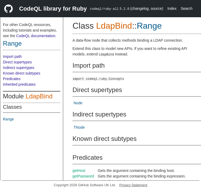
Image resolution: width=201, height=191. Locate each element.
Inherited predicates (19, 84)
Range (12, 43)
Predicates (11, 79)
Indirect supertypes (18, 68)
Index (171, 8)
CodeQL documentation (35, 36)
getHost (78, 170)
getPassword (83, 176)
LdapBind (38, 96)
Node (78, 103)
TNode (79, 127)
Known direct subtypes (21, 73)
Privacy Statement (133, 185)
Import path (12, 56)
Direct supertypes (17, 62)
